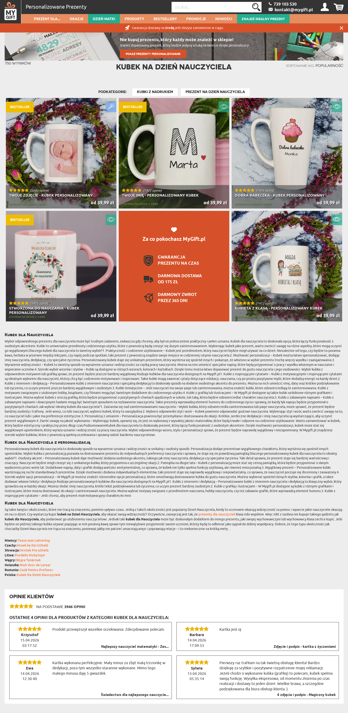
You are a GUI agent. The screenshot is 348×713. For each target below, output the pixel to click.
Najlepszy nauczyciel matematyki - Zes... (135, 647)
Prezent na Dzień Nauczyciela (215, 92)
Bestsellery (165, 19)
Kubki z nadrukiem (155, 92)
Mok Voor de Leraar (35, 565)
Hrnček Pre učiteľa (34, 550)
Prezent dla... (47, 19)
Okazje (76, 19)
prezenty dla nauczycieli (216, 514)
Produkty (134, 19)
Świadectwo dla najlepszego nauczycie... (135, 695)
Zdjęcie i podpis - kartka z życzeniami (305, 647)
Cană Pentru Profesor (36, 570)
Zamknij (341, 27)
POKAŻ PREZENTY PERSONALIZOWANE (153, 54)
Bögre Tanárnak (28, 560)
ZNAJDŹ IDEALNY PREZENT (263, 19)
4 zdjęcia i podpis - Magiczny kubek (306, 695)
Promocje (196, 19)
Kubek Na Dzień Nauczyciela (38, 575)
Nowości (223, 19)
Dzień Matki (104, 19)
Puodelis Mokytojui (30, 555)
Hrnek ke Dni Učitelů (32, 546)
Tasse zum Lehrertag (34, 541)
